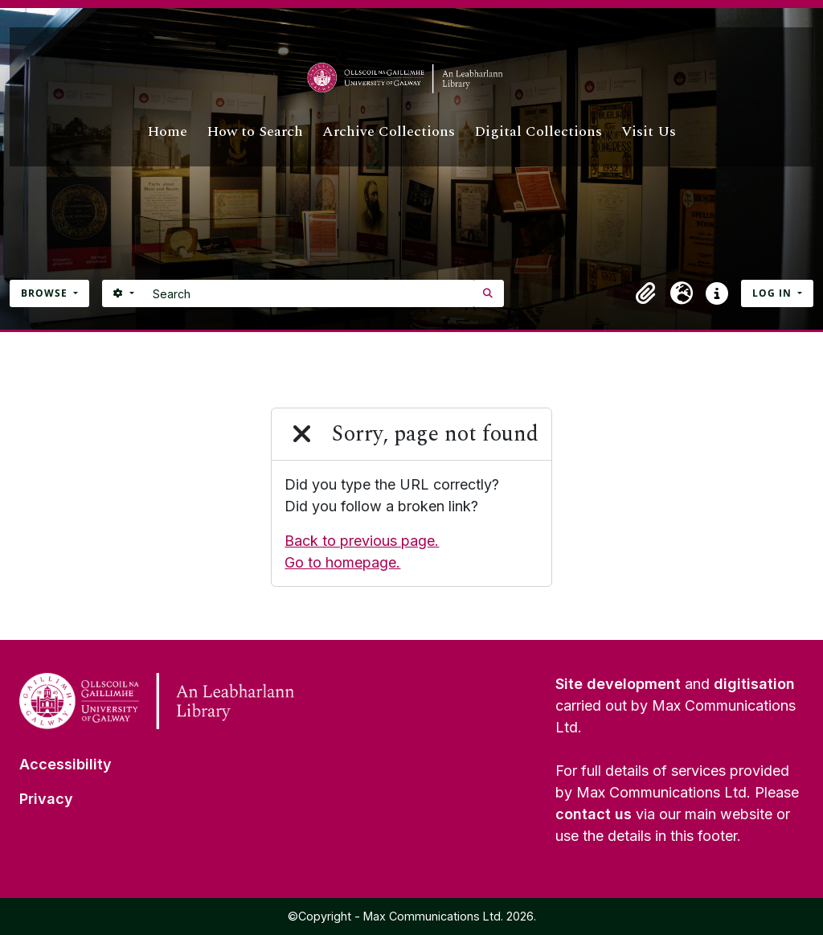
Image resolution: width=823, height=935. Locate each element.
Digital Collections (538, 131)
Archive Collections (388, 131)
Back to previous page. (362, 540)
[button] (646, 293)
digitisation (754, 683)
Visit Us (648, 131)
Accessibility (65, 764)
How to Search (255, 131)
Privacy (46, 798)
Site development (618, 683)
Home (167, 131)
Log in (773, 293)
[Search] (309, 293)
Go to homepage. (342, 562)
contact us (593, 814)
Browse (46, 293)
